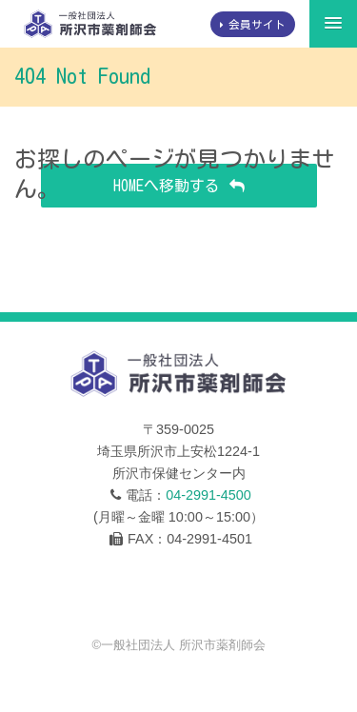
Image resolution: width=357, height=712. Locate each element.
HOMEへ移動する (166, 185)
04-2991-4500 (208, 495)
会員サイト (257, 24)
